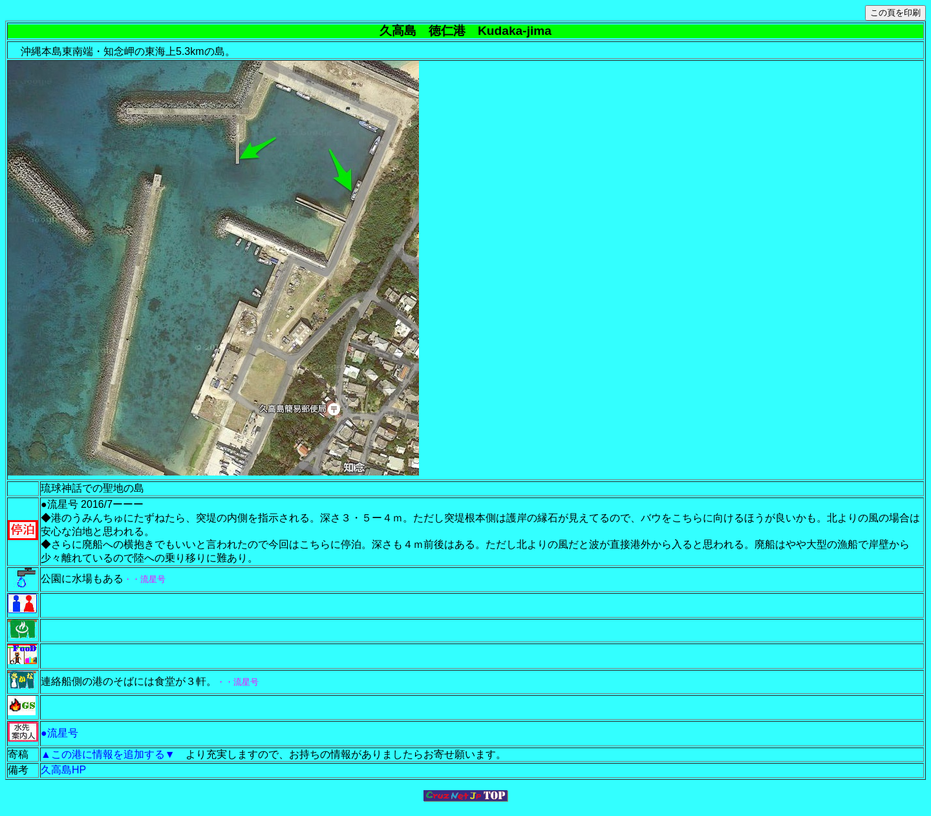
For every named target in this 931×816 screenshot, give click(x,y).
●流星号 (59, 732)
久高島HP (63, 769)
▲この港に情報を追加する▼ (113, 754)
